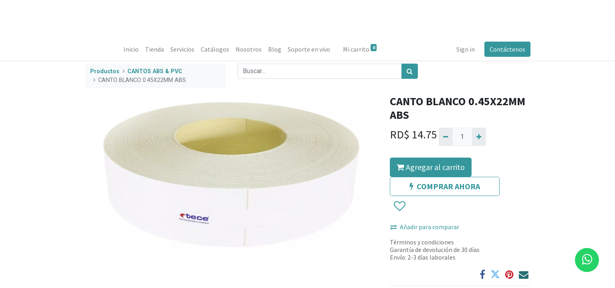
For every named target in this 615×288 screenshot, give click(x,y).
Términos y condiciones (422, 242)
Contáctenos (507, 49)
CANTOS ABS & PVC (154, 71)
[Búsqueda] (409, 71)
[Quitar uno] (446, 137)
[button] (399, 206)
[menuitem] (131, 49)
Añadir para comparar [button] (424, 227)
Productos (104, 71)
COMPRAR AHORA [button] (444, 186)
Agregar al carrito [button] (431, 167)
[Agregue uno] (479, 137)
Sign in (465, 49)
